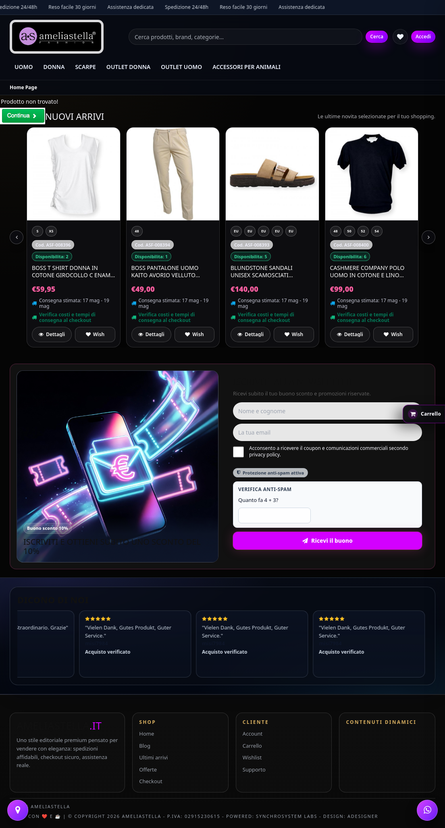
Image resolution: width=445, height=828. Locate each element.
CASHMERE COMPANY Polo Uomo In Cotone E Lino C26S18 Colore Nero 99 (367, 271)
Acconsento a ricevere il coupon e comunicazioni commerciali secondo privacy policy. (320, 451)
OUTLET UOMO (181, 67)
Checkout (150, 781)
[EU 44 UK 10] (277, 231)
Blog (144, 745)
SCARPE (85, 67)
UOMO (24, 67)
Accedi (423, 36)
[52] (363, 231)
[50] (349, 231)
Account (252, 733)
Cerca (376, 36)
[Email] (327, 432)
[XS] (51, 231)
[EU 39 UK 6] (291, 231)
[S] (37, 231)
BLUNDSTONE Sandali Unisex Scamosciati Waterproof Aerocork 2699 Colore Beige (272, 271)
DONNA (54, 67)
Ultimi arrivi (153, 757)
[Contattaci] (17, 810)
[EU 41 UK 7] (250, 231)
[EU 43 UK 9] (263, 231)
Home (146, 733)
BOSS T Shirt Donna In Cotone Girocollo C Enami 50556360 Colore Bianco (72, 271)
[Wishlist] (400, 36)
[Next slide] (428, 237)
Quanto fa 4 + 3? (258, 500)
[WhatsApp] (427, 810)
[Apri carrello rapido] (424, 414)
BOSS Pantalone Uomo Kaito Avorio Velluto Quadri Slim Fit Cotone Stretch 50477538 (166, 271)
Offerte (148, 769)
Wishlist (252, 757)
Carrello (252, 745)
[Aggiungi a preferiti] (95, 334)
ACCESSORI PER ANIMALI (246, 67)
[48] (137, 231)
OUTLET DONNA (128, 67)
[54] (377, 231)
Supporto (254, 769)
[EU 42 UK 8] (236, 231)
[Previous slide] (16, 237)
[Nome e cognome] (327, 411)
